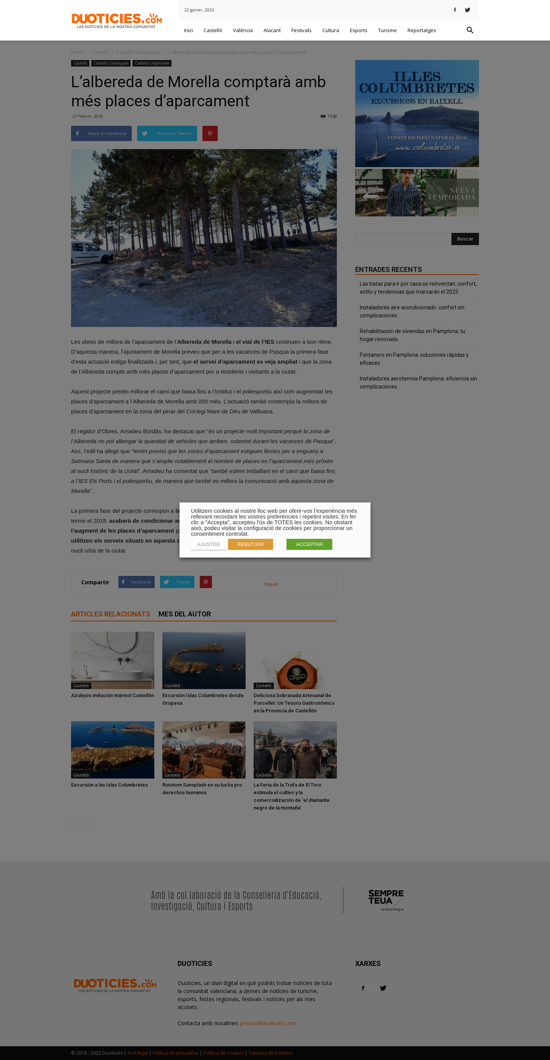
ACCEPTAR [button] (309, 544)
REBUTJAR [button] (251, 544)
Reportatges (422, 30)
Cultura (330, 30)
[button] (470, 30)
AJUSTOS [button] (208, 544)
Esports (358, 30)
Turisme (387, 30)
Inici (188, 30)
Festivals (301, 30)
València (243, 30)
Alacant (272, 30)
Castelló (213, 30)
